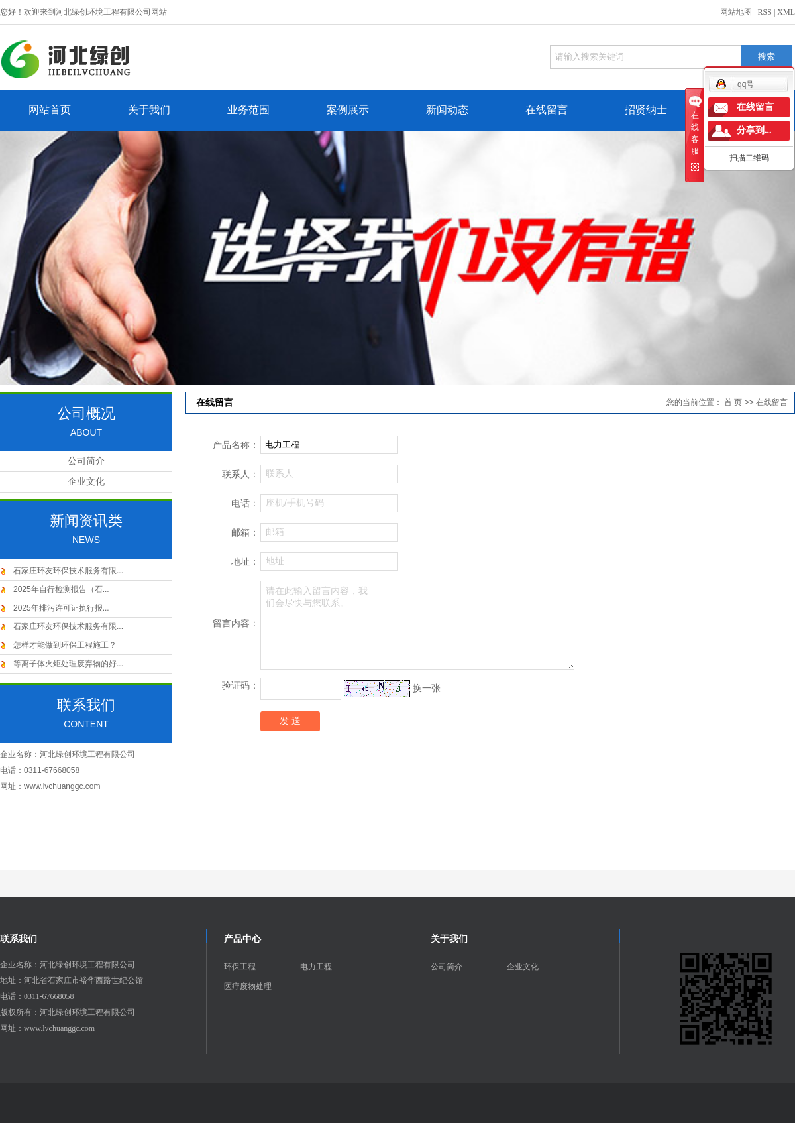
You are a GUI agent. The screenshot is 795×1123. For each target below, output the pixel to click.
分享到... (754, 130)
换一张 (427, 688)
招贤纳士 (646, 109)
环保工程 (240, 966)
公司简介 (86, 461)
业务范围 (248, 109)
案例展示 (348, 109)
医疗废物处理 (248, 986)
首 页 (733, 402)
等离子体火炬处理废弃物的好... (68, 663)
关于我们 (149, 109)
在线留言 (546, 109)
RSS (765, 12)
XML (786, 12)
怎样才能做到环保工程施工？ (65, 645)
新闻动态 (447, 109)
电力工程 (316, 966)
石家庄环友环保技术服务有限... (68, 570)
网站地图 (736, 12)
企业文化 (86, 482)
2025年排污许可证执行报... (61, 608)
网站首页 (49, 109)
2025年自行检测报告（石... (61, 589)
